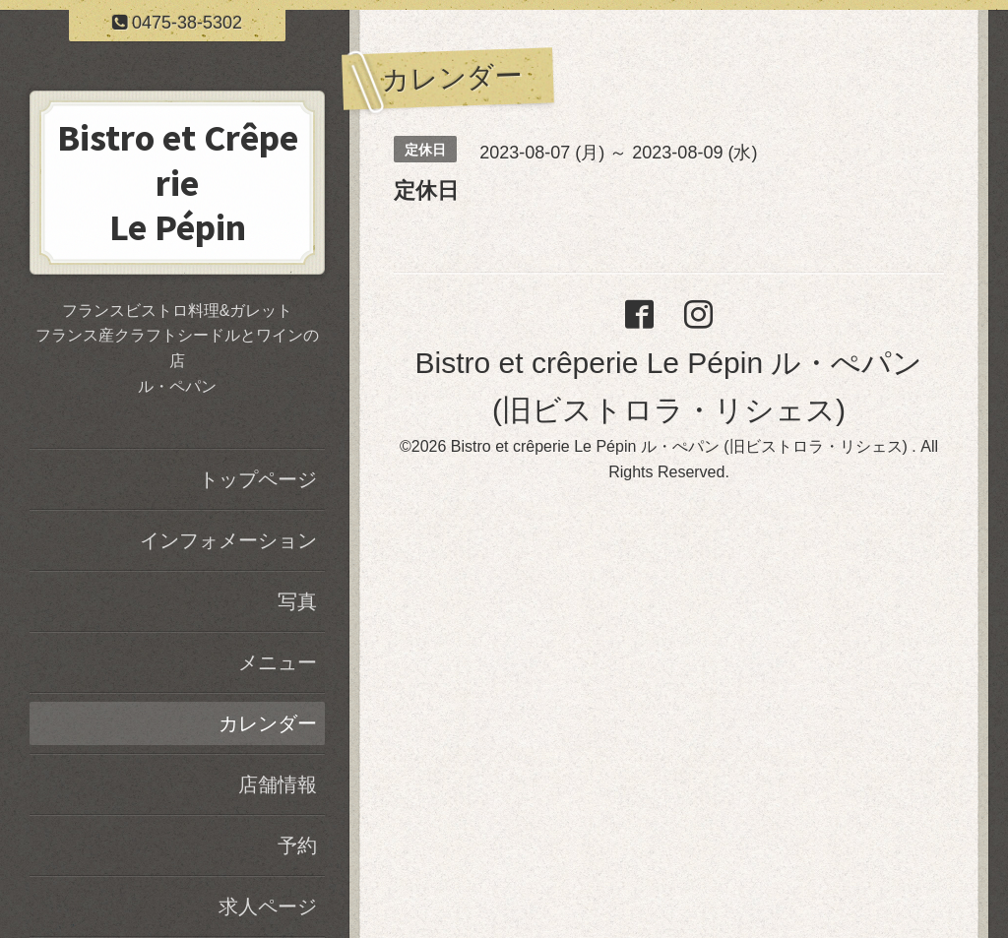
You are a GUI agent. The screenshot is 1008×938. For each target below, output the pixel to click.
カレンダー (268, 723)
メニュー (277, 662)
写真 (297, 601)
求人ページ (268, 906)
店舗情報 (277, 784)
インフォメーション (228, 540)
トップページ (258, 479)
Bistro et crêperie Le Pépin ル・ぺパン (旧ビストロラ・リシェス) (682, 446)
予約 (297, 845)
